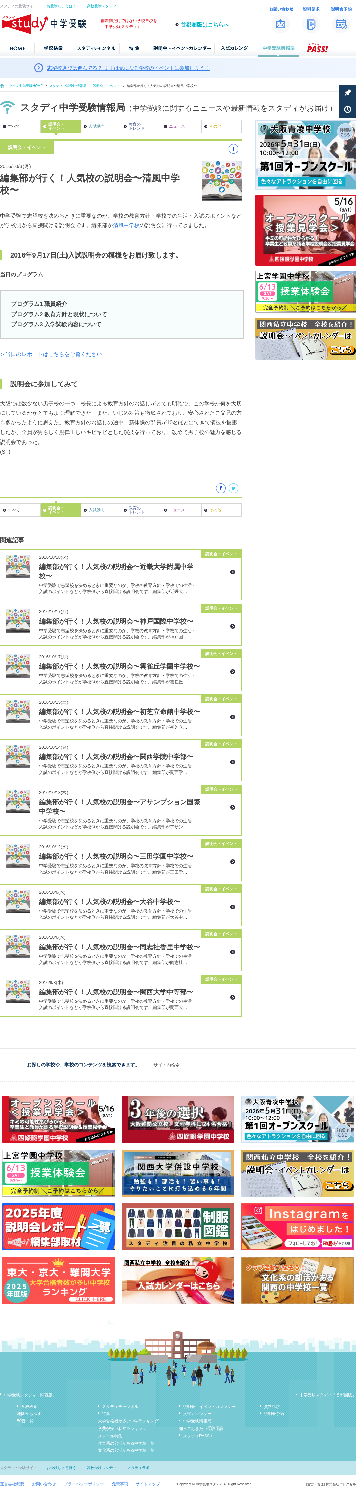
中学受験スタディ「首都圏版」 (328, 1395)
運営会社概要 (12, 1484)
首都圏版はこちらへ (205, 25)
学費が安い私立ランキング (122, 1428)
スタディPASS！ (198, 1436)
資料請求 (272, 1406)
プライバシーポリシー (84, 1484)
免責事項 (120, 1484)
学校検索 (29, 1406)
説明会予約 (274, 1413)
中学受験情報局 (197, 1421)
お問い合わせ (44, 1484)
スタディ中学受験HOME (24, 86)
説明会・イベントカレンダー (209, 1406)
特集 (106, 1413)
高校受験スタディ (102, 6)
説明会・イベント (106, 86)
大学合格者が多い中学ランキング (128, 1421)
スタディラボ (138, 1468)
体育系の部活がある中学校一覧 (126, 1443)
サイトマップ (148, 1484)
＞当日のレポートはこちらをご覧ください (51, 354)
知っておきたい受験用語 (201, 1428)
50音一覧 (25, 1421)
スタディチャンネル (120, 1406)
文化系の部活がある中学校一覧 (126, 1450)
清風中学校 (126, 225)
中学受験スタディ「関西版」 (30, 1395)
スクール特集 (110, 1436)
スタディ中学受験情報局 (67, 86)
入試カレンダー (197, 1413)
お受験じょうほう (61, 6)
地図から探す (29, 1413)
